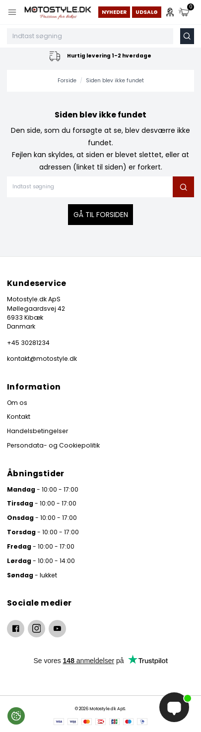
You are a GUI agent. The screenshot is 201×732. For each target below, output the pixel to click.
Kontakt (18, 416)
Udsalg (146, 12)
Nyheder (114, 12)
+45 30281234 (28, 342)
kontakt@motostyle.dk (42, 358)
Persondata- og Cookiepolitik (53, 445)
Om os (17, 402)
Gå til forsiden (100, 215)
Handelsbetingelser (37, 431)
